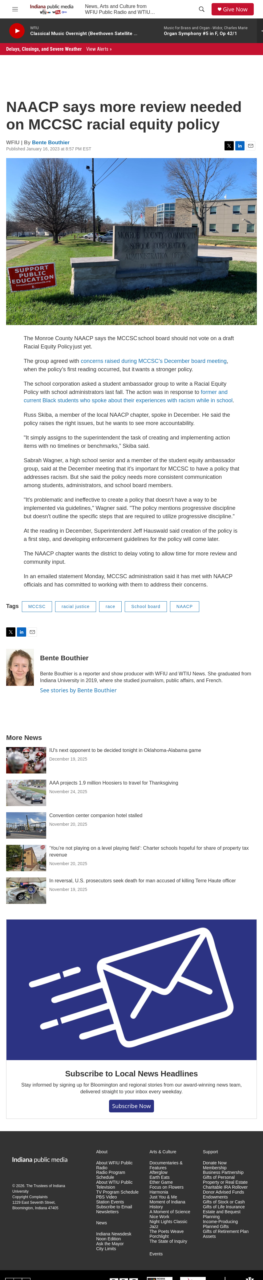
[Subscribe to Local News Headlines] (131, 990)
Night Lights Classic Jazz (168, 1224)
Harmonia (158, 1192)
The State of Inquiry (168, 1241)
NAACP (184, 606)
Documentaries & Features (165, 1165)
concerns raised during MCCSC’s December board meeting (154, 361)
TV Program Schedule (117, 1192)
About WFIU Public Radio (114, 1165)
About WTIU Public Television (114, 1185)
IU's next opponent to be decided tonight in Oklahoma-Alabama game (125, 750)
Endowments (215, 1197)
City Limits (106, 1248)
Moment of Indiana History (167, 1204)
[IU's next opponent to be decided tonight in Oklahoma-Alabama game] (26, 760)
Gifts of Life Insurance (224, 1207)
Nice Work (159, 1216)
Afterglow (158, 1172)
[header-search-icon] (202, 9)
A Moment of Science (169, 1212)
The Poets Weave (166, 1231)
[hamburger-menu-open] (15, 9)
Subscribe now (131, 1106)
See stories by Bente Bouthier (78, 690)
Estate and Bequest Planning (222, 1214)
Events (156, 1254)
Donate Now (215, 1163)
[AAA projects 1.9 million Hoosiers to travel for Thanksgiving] (26, 793)
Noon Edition (108, 1239)
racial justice (76, 606)
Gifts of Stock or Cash (224, 1202)
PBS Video (106, 1197)
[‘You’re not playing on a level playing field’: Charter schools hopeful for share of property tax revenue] (26, 858)
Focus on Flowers (166, 1187)
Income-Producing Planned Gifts (220, 1224)
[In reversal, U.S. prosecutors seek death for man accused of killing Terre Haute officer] (26, 890)
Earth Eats (159, 1177)
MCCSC (37, 606)
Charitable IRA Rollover (225, 1187)
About (101, 1152)
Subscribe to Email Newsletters (114, 1209)
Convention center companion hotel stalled (95, 815)
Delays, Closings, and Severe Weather (59, 49)
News (101, 1223)
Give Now (235, 9)
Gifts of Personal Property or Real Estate (225, 1180)
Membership (215, 1168)
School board (145, 606)
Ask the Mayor (109, 1244)
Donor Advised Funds (223, 1192)
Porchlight (158, 1236)
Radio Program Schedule (110, 1175)
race (110, 606)
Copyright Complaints (30, 1197)
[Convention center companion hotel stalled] (26, 825)
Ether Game (160, 1182)
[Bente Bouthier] (20, 667)
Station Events (110, 1202)
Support (210, 1152)
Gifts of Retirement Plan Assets (226, 1234)
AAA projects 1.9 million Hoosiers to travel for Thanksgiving (113, 782)
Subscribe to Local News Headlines (131, 1073)
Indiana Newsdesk (113, 1234)
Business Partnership (223, 1172)
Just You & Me (163, 1197)
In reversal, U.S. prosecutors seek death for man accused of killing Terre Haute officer (142, 880)
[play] (17, 30)
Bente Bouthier (51, 142)
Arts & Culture (162, 1152)
